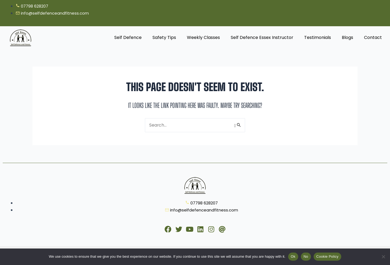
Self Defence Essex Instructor (262, 37)
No (306, 256)
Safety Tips (164, 37)
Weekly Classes (203, 37)
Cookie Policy (327, 256)
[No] (383, 256)
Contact (373, 37)
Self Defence (128, 37)
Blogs (347, 37)
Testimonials (317, 37)
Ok (293, 256)
